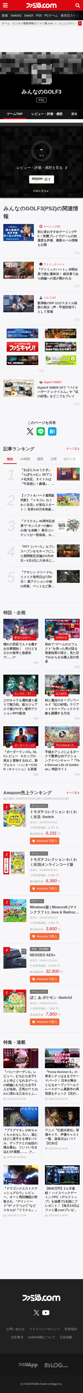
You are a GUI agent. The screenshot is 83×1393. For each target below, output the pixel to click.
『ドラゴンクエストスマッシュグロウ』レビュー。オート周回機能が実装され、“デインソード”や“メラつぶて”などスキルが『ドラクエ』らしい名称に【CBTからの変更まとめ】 (20, 1199)
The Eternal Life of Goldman (67, 745)
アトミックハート (54, 264)
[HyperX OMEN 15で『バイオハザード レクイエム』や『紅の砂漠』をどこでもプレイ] (18, 388)
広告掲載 (66, 1337)
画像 (74, 114)
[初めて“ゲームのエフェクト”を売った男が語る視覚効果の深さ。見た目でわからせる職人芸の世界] (62, 628)
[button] (41, 191)
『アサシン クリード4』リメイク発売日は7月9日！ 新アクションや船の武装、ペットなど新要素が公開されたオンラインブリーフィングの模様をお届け (37, 579)
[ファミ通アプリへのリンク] (28, 1365)
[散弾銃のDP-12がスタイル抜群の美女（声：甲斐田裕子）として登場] (18, 303)
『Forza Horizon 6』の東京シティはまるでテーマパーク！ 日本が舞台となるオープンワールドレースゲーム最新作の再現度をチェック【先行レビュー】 (62, 1083)
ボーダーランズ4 (24, 745)
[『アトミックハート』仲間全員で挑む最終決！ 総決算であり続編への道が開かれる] (18, 270)
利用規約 (71, 1329)
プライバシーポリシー (44, 1329)
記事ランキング (18, 448)
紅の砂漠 (61, 693)
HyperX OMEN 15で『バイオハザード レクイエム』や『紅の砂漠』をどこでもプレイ (58, 392)
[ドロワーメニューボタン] (5, 5)
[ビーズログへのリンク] (56, 1365)
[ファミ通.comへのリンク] (41, 5)
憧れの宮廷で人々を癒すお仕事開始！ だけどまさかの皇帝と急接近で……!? (20, 650)
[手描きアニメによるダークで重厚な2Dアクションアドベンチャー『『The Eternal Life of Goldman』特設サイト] (62, 736)
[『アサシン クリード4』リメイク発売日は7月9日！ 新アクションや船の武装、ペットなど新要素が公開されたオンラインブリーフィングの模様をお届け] (68, 576)
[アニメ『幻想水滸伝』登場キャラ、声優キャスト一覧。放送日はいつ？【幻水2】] (62, 1116)
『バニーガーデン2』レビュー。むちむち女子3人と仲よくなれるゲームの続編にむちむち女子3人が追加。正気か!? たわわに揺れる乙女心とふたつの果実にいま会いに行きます (20, 1083)
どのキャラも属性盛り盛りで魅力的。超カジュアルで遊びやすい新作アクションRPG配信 (20, 706)
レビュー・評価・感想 (46, 114)
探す (47, 179)
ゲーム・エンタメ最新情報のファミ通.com (27, 23)
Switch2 (16, 15)
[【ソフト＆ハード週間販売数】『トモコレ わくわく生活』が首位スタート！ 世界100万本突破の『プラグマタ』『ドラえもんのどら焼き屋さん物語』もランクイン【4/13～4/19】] (68, 499)
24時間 (25, 459)
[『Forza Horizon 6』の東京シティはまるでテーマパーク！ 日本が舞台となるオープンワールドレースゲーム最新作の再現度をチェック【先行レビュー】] (62, 1058)
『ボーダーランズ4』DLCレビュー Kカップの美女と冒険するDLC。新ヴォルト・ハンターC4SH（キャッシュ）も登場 (20, 760)
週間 (40, 459)
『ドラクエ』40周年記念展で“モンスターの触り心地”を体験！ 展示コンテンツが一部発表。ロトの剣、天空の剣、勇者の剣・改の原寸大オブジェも (37, 528)
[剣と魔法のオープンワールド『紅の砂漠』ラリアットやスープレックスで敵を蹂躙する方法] (62, 684)
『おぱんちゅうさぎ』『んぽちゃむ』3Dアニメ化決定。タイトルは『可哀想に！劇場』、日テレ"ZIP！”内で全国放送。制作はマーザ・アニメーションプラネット (37, 477)
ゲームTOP (15, 114)
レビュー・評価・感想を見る (40, 167)
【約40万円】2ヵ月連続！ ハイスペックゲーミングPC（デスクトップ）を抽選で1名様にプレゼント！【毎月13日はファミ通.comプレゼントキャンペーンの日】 (62, 1199)
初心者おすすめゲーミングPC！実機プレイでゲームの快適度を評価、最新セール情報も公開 (57, 238)
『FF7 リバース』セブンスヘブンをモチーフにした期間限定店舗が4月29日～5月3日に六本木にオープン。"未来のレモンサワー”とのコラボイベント (37, 554)
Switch (28, 15)
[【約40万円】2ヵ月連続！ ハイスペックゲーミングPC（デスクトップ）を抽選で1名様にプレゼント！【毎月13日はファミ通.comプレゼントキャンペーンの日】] (62, 1175)
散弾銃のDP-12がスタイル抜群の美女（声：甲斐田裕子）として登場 (57, 307)
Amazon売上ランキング (27, 792)
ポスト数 (70, 459)
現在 (10, 459)
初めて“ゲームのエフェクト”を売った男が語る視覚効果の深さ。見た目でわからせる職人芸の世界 (62, 652)
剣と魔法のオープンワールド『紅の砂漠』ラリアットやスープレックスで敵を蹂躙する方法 (62, 706)
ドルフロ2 (50, 297)
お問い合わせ (15, 1329)
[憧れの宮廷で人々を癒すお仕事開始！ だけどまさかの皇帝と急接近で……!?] (20, 628)
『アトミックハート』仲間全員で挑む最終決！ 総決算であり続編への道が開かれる (58, 274)
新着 (5, 15)
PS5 (39, 15)
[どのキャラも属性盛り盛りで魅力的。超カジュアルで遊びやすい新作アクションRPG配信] (20, 684)
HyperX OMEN (52, 382)
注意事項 (17, 1337)
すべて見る (73, 448)
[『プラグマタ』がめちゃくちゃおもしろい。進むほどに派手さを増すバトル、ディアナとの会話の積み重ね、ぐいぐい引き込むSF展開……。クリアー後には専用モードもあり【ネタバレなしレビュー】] (20, 1116)
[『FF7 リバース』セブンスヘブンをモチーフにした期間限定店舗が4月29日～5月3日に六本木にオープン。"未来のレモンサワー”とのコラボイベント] (68, 550)
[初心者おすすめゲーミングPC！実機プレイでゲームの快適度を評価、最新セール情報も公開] (18, 232)
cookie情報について (41, 1337)
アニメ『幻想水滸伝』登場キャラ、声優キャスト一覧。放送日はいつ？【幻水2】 (62, 1136)
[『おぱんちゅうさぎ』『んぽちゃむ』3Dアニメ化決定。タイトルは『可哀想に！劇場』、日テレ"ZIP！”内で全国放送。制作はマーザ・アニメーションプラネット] (68, 474)
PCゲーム (51, 15)
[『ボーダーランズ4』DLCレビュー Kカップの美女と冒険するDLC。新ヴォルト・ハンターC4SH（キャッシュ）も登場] (20, 736)
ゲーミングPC (52, 226)
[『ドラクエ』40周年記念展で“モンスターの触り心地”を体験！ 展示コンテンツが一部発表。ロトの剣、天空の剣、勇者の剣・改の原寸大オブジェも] (68, 525)
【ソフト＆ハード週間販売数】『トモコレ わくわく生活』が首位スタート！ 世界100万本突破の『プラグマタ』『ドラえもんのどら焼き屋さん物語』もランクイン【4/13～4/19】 (37, 503)
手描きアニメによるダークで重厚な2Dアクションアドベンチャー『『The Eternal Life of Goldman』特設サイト (62, 760)
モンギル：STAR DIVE (25, 693)
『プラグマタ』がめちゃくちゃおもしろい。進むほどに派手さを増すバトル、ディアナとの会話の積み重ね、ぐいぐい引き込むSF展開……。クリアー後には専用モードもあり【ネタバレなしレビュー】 (20, 1141)
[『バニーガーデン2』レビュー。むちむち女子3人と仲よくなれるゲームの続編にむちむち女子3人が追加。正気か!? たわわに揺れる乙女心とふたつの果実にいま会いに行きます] (20, 1058)
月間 (53, 459)
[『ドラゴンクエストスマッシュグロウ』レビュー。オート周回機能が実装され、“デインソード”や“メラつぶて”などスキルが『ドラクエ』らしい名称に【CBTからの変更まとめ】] (20, 1175)
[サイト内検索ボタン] (77, 5)
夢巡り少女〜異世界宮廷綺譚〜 (25, 637)
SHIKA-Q (61, 637)
